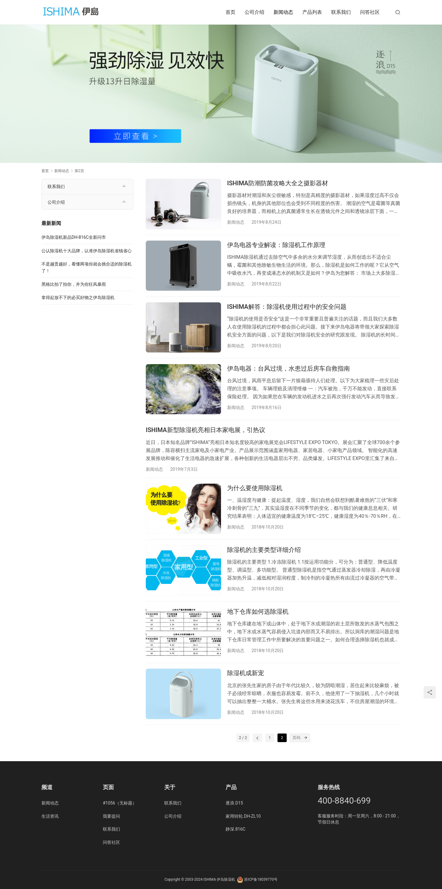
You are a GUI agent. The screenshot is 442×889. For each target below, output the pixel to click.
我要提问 (111, 816)
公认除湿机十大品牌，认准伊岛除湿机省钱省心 (86, 250)
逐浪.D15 (234, 802)
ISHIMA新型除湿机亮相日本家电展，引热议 (205, 434)
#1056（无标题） (120, 802)
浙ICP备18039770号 (260, 879)
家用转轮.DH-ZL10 (243, 816)
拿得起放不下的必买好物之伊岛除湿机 (77, 297)
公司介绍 (254, 12)
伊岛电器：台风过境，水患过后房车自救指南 (288, 371)
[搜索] (398, 12)
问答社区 (370, 12)
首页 (230, 12)
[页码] (305, 747)
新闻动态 (283, 12)
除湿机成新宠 (245, 682)
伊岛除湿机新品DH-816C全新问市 (73, 237)
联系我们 (341, 12)
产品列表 (312, 12)
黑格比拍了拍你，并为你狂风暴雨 (73, 284)
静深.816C (235, 829)
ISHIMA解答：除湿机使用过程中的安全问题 (287, 309)
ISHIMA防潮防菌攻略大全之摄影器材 (277, 183)
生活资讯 (50, 816)
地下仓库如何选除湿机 (258, 619)
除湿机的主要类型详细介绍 (264, 556)
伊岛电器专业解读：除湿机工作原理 (276, 246)
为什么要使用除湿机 (254, 493)
